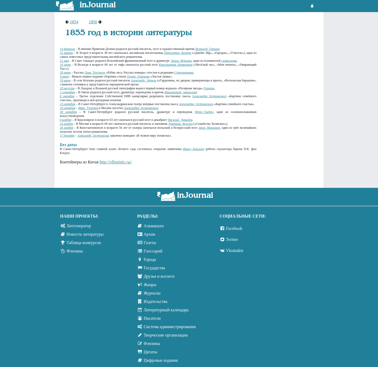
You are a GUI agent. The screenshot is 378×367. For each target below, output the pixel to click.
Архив (149, 234)
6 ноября (65, 120)
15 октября (67, 104)
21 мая (64, 61)
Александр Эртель (143, 80)
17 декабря (67, 135)
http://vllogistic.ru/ (115, 162)
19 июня (65, 64)
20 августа (67, 88)
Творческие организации (166, 335)
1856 (93, 22)
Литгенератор (79, 226)
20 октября (67, 108)
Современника (183, 72)
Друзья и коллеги (159, 276)
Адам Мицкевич (209, 128)
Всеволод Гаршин (207, 49)
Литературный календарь (166, 310)
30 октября (68, 112)
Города (150, 259)
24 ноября (66, 124)
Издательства (155, 301)
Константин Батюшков (175, 64)
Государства (154, 268)
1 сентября (67, 92)
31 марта (66, 53)
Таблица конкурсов (84, 242)
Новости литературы (85, 234)
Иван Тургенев (88, 108)
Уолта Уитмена (138, 76)
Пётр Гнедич (204, 112)
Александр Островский (93, 135)
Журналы (152, 293)
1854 (74, 22)
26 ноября (66, 128)
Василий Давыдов (180, 120)
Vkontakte (235, 250)
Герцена (208, 88)
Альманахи (154, 226)
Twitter (232, 239)
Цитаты (150, 352)
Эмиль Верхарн (181, 61)
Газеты (150, 242)
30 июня (65, 72)
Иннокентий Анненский (180, 92)
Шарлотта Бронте (178, 53)
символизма (229, 61)
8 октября (67, 96)
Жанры (150, 284)
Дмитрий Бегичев (180, 124)
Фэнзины (75, 251)
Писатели (152, 318)
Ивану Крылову (193, 149)
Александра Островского (209, 96)
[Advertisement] (292, 98)
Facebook (234, 228)
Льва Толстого (95, 72)
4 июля (64, 76)
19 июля (65, 80)
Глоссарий (153, 251)
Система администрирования (170, 326)
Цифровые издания (161, 360)
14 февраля (67, 49)
